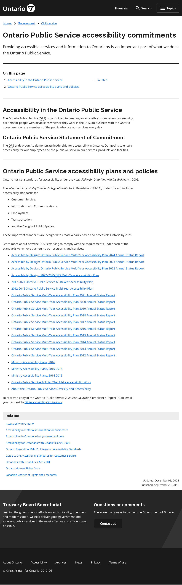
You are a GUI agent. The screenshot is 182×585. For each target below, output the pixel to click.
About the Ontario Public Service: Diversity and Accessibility (51, 389)
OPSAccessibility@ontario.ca (43, 402)
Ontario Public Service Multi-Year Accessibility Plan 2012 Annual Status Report (63, 355)
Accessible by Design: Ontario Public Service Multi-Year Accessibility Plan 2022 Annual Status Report (77, 268)
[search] (143, 8)
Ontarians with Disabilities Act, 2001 (28, 462)
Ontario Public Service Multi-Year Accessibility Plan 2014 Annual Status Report (63, 342)
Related (102, 80)
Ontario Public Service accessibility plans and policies (43, 87)
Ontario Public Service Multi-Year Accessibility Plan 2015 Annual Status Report (63, 335)
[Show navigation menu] (168, 8)
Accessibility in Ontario (20, 423)
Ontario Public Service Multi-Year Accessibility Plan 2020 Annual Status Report (63, 302)
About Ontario (12, 562)
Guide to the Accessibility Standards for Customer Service (41, 455)
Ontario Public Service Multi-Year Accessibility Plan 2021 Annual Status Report (63, 295)
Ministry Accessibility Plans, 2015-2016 (36, 369)
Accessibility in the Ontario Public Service (35, 80)
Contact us (108, 523)
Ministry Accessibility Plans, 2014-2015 (36, 375)
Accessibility (39, 562)
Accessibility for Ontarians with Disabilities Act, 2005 (38, 442)
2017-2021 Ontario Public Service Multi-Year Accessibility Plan (52, 282)
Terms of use (117, 562)
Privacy (96, 562)
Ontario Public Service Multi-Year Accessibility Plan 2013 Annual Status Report (63, 349)
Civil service (49, 23)
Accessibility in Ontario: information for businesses (37, 430)
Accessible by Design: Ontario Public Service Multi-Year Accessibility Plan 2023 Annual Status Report (77, 262)
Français (121, 8)
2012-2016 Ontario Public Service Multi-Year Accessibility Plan (52, 288)
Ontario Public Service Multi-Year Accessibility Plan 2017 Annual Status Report (63, 322)
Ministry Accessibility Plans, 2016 (33, 362)
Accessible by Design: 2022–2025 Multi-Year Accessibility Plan (55, 275)
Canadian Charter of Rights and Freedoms (31, 475)
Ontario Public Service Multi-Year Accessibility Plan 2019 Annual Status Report (63, 309)
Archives (61, 562)
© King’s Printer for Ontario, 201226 (27, 570)
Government (26, 23)
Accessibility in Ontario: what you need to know (35, 436)
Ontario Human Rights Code (23, 468)
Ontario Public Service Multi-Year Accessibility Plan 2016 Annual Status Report (63, 329)
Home (7, 23)
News (78, 562)
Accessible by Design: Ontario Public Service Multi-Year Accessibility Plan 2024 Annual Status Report (77, 255)
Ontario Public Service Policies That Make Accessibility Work (51, 382)
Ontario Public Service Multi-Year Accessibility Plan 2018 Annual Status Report (63, 315)
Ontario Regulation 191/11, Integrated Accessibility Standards (43, 449)
